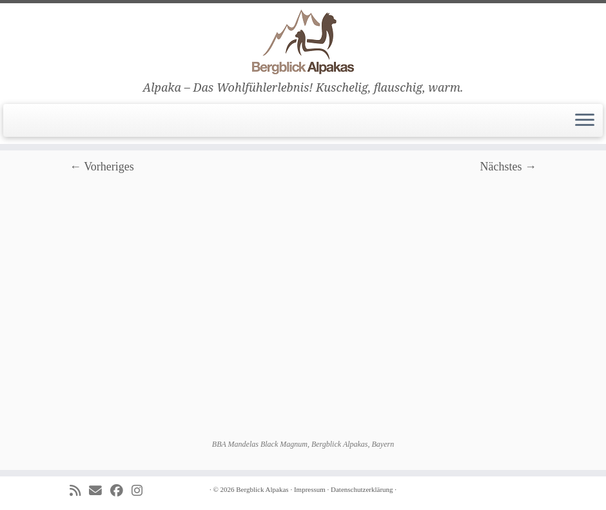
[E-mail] (99, 491)
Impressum (310, 489)
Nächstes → (508, 166)
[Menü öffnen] (584, 120)
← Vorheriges (102, 166)
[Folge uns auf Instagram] (141, 491)
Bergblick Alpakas (262, 489)
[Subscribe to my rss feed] (79, 491)
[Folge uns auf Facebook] (121, 491)
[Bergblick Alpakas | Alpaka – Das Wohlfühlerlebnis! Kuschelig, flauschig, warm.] (303, 42)
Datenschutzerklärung (362, 489)
